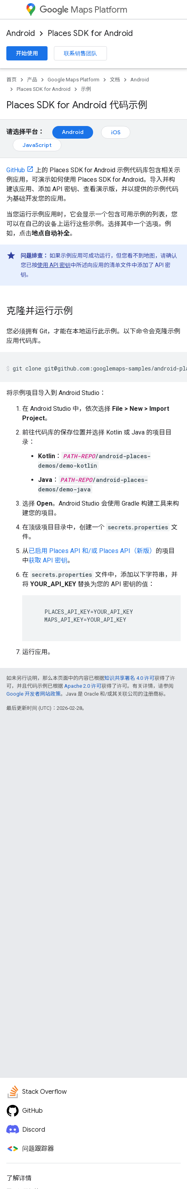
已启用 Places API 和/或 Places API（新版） (92, 551)
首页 (11, 80)
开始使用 (27, 53)
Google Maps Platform (73, 80)
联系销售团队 (80, 53)
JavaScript (37, 145)
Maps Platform (83, 9)
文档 (115, 80)
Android (20, 33)
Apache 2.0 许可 (82, 686)
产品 (32, 80)
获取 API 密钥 (48, 560)
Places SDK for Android (90, 33)
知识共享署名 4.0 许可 (129, 678)
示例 (86, 89)
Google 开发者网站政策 (33, 694)
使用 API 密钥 (54, 265)
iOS (115, 132)
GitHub (15, 170)
